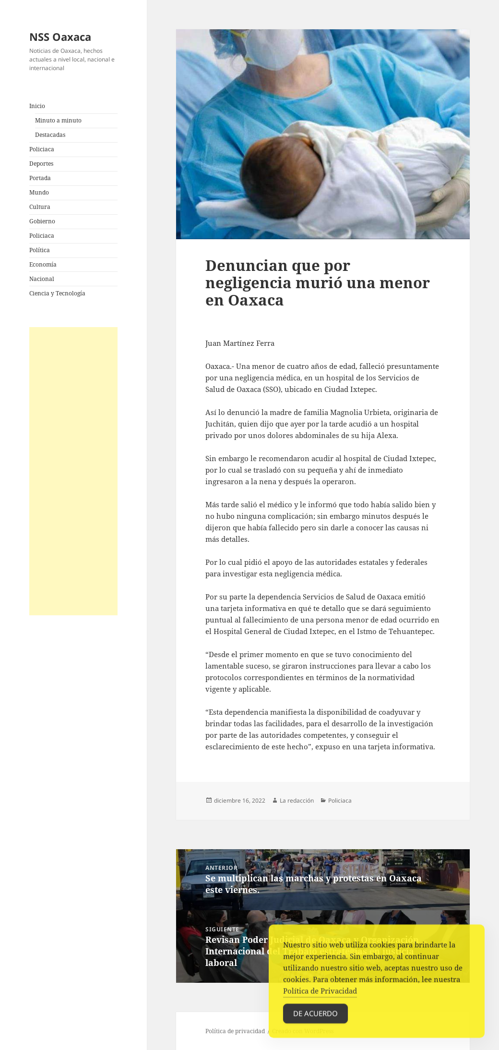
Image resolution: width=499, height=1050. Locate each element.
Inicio (37, 106)
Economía (43, 264)
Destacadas (50, 135)
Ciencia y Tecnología (57, 293)
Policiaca (41, 149)
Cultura (39, 207)
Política (39, 250)
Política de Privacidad (320, 993)
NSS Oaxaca (60, 36)
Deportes (41, 163)
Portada (40, 178)
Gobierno (42, 221)
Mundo (39, 192)
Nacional (41, 279)
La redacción (297, 800)
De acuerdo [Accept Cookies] (315, 1016)
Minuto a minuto (58, 120)
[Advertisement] (73, 471)
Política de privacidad (235, 1031)
